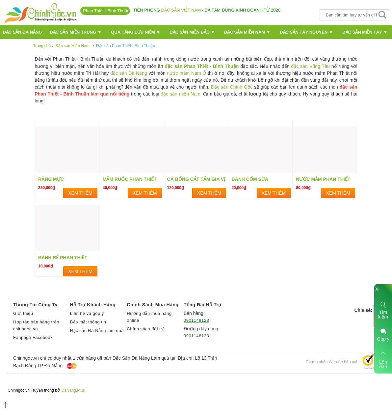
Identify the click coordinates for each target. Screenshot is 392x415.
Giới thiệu (23, 313)
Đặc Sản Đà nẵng (22, 32)
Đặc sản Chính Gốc (231, 87)
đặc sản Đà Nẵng (128, 73)
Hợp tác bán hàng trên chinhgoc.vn (36, 325)
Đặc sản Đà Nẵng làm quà (97, 330)
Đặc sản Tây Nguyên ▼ (306, 32)
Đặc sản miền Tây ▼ (364, 32)
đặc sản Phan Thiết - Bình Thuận (202, 66)
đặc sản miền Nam (180, 94)
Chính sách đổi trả (146, 328)
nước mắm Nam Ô (186, 73)
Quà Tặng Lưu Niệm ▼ (135, 32)
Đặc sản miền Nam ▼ (247, 32)
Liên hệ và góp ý (87, 313)
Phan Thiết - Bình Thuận (106, 10)
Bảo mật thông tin (88, 321)
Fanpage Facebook (33, 337)
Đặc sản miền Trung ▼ (75, 32)
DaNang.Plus (73, 390)
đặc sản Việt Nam (181, 10)
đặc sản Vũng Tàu (310, 66)
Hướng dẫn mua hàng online (149, 317)
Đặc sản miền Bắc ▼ (192, 32)
